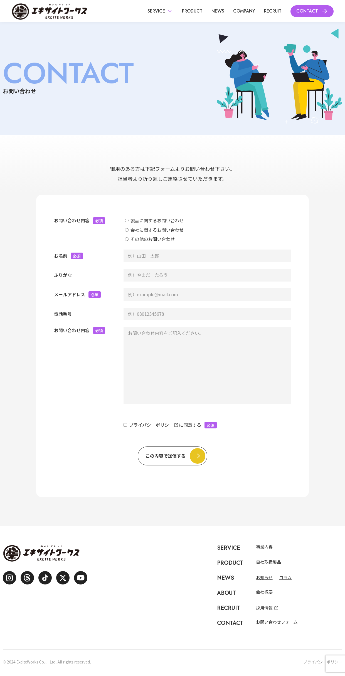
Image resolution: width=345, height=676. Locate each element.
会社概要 (264, 592)
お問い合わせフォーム (277, 622)
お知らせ (264, 577)
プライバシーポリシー (151, 424)
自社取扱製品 (268, 562)
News (217, 11)
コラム (285, 577)
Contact (307, 11)
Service (156, 11)
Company (244, 11)
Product (192, 11)
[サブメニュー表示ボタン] (169, 11)
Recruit (273, 11)
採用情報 (264, 608)
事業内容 (264, 547)
